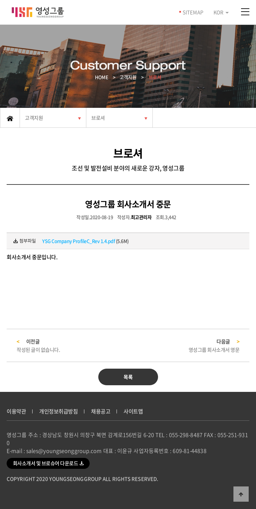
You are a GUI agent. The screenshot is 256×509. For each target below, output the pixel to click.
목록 (128, 377)
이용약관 (16, 411)
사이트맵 (133, 411)
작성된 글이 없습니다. (38, 349)
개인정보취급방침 (58, 411)
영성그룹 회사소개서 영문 (214, 349)
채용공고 (100, 411)
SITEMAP (193, 12)
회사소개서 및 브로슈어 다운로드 (48, 463)
